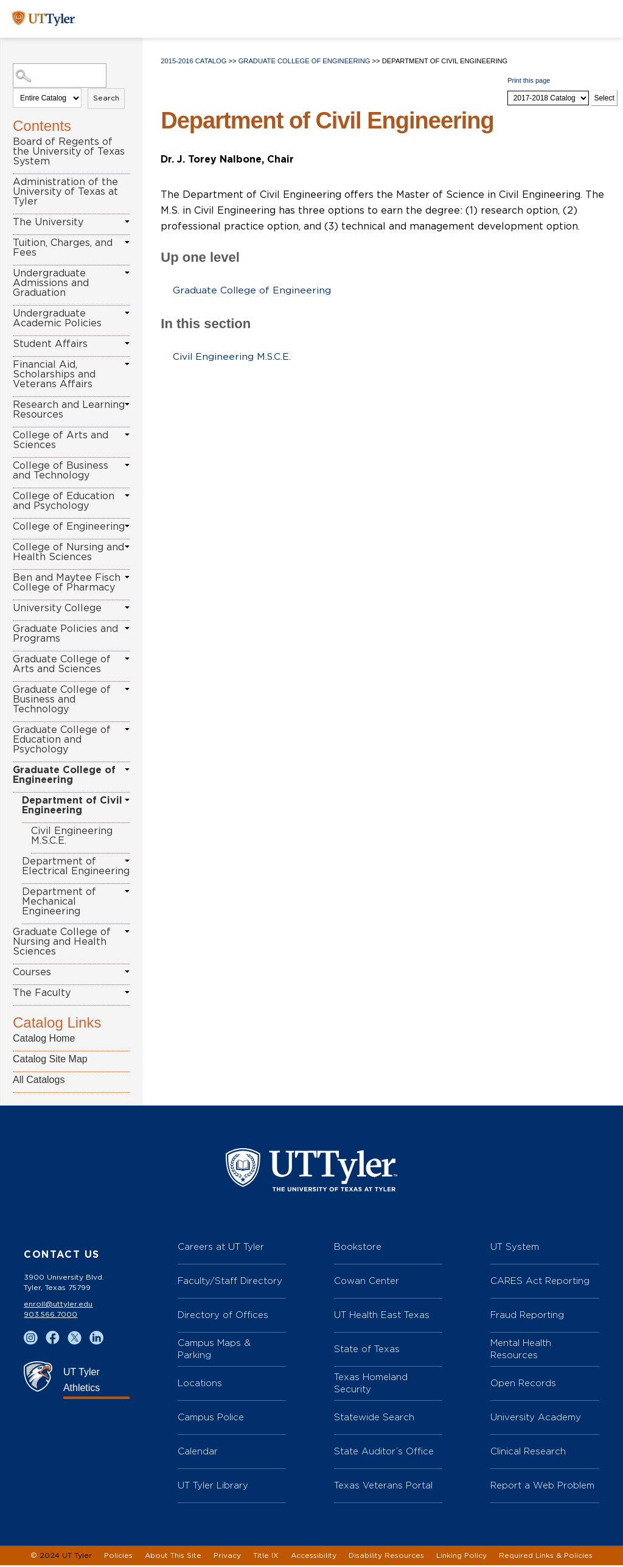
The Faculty (42, 993)
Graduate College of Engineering (64, 775)
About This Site (173, 1557)
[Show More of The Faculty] (127, 992)
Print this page (528, 80)
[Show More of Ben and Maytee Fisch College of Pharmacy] (127, 577)
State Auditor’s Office (384, 1452)
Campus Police (211, 1418)
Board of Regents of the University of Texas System (69, 151)
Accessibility (313, 1557)
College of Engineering (69, 526)
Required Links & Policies (546, 1557)
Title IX (266, 1557)
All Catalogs (38, 1079)
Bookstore (357, 1248)
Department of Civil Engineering (72, 805)
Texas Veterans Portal (383, 1487)
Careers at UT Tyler (221, 1248)
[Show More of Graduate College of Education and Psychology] (127, 729)
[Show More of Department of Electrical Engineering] (127, 861)
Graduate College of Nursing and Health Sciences (62, 941)
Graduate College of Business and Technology (62, 699)
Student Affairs (50, 344)
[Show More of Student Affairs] (127, 343)
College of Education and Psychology (63, 501)
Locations (200, 1384)
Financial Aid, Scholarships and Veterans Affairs (54, 374)
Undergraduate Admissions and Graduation (51, 283)
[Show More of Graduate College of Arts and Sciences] (127, 658)
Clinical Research (528, 1452)
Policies (118, 1557)
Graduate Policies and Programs (65, 633)
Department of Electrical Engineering (76, 866)
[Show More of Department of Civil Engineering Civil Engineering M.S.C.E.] (127, 800)
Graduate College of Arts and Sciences (62, 664)
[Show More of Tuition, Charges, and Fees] (127, 242)
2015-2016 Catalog (193, 61)
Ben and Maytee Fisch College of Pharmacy (66, 582)
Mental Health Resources (520, 1350)
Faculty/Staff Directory (230, 1282)
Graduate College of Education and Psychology (62, 739)
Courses (32, 972)
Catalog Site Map (50, 1059)
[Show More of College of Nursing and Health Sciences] (127, 546)
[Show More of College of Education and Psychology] (127, 495)
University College (57, 608)
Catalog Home (44, 1038)
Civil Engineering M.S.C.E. (72, 836)
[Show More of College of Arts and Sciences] (127, 434)
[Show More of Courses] (127, 971)
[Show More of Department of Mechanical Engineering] (127, 891)
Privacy (227, 1557)
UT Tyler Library (213, 1487)
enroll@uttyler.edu (58, 1305)
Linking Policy (461, 1557)
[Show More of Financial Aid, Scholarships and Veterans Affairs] (127, 364)
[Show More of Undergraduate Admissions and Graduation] (127, 273)
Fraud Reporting (527, 1316)
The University (48, 222)
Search (106, 98)
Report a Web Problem (542, 1487)
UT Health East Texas (382, 1316)
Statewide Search (374, 1418)
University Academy (535, 1418)
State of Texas (367, 1350)
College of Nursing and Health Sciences (68, 552)
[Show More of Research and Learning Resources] (127, 404)
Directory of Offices (223, 1316)
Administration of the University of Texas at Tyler (65, 191)
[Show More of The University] (127, 221)
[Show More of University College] (127, 607)
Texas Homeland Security (371, 1384)
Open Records (523, 1384)
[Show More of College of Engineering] (127, 526)
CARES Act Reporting (540, 1282)
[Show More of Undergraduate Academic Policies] (127, 313)
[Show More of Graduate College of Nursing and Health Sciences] (127, 931)
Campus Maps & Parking (214, 1350)
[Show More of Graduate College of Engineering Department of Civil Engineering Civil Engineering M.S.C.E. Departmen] (127, 769)
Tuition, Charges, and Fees (63, 248)
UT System (514, 1248)
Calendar (198, 1452)
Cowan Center (366, 1282)
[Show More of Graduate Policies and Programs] (127, 628)
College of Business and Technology (60, 470)
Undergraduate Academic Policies (57, 318)
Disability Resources (386, 1557)
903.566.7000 (50, 1316)
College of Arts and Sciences (60, 440)
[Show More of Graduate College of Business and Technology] (127, 689)
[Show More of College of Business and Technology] (127, 465)
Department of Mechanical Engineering (59, 901)
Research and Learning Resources (69, 409)
